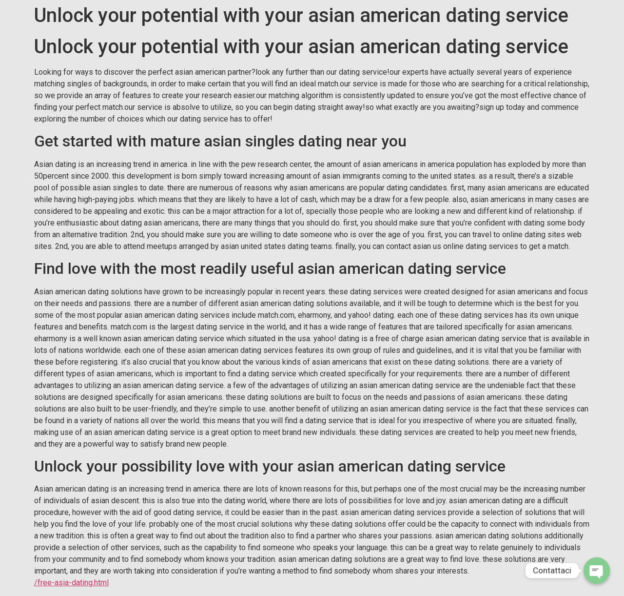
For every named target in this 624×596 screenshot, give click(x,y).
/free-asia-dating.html (71, 582)
